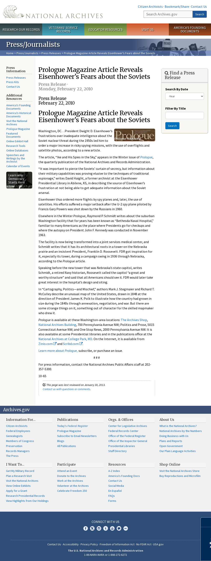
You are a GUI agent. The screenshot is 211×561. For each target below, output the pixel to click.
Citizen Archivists (150, 6)
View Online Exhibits (18, 486)
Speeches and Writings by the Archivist (15, 158)
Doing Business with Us (173, 436)
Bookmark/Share (177, 6)
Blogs (60, 441)
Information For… (20, 420)
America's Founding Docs (124, 476)
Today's (72, 426)
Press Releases (51, 53)
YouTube (112, 528)
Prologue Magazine (69, 431)
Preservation (14, 446)
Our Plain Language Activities (177, 451)
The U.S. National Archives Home (52, 11)
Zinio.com (47, 344)
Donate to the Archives (71, 476)
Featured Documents (13, 135)
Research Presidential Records (25, 496)
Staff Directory (117, 451)
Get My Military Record (20, 471)
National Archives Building (57, 325)
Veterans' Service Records (63, 29)
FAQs (111, 496)
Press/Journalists (27, 53)
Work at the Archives (70, 481)
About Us (166, 420)
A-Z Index (114, 471)
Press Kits (12, 82)
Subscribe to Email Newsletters (77, 436)
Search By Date (176, 89)
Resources (117, 464)
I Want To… (15, 464)
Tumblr (105, 528)
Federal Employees (18, 431)
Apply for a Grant (16, 491)
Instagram (98, 528)
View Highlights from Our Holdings (27, 501)
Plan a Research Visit (19, 476)
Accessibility (71, 544)
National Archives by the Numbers (180, 431)
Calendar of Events (18, 166)
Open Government (171, 446)
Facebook (85, 528)
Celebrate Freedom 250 (72, 491)
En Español (115, 491)
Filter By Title (175, 108)
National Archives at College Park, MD (65, 339)
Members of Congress (20, 441)
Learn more (173, 553)
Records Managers (18, 451)
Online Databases (17, 150)
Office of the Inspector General (127, 441)
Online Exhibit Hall (17, 141)
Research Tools (15, 146)
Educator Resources (105, 29)
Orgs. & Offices (120, 420)
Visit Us (148, 29)
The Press (12, 456)
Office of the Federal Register (127, 436)
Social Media (116, 486)
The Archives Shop (134, 320)
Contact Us (199, 6)
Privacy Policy (89, 544)
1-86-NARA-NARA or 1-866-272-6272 (105, 555)
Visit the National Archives (16, 122)
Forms (112, 501)
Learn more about (58, 350)
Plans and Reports (170, 441)
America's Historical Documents (18, 114)
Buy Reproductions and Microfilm (180, 476)
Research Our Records (21, 29)
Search (199, 14)
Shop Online (169, 464)
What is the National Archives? (178, 426)
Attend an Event (67, 471)
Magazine (18, 129)
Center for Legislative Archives (127, 426)
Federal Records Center (123, 431)
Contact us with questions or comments (66, 389)
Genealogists (14, 436)
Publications (67, 420)
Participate (66, 464)
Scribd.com (73, 344)
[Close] (206, 522)
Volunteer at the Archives (73, 486)
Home (10, 53)
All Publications (66, 446)
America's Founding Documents (190, 29)
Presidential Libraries (121, 446)
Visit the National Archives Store (179, 471)
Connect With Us (105, 522)
